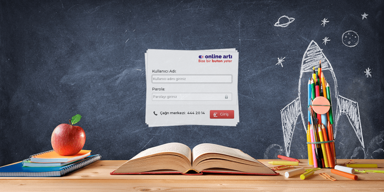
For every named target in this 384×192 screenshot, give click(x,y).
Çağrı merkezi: (179, 113)
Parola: (190, 90)
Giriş (222, 114)
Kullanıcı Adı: (164, 71)
